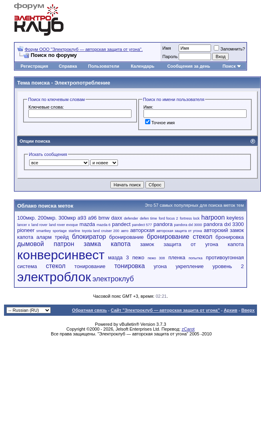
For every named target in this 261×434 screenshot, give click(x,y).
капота (236, 244)
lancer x (23, 225)
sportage (60, 231)
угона (160, 266)
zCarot (188, 329)
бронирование (126, 237)
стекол (56, 265)
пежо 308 (156, 258)
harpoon (213, 217)
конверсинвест (61, 255)
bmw (103, 218)
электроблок (54, 277)
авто (125, 231)
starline (74, 231)
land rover (40, 225)
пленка (176, 257)
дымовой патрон (45, 243)
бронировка (229, 237)
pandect (121, 224)
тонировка (129, 265)
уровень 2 (228, 266)
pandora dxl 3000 (188, 225)
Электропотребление (82, 83)
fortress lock (189, 218)
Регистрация (34, 66)
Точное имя (160, 122)
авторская (142, 230)
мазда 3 (118, 257)
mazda (87, 224)
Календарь (142, 66)
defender (131, 218)
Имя (166, 48)
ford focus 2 (168, 218)
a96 (92, 218)
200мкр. (47, 218)
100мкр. (26, 218)
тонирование (90, 266)
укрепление (189, 266)
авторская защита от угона (179, 231)
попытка (195, 258)
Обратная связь (89, 310)
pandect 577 (142, 225)
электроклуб (113, 279)
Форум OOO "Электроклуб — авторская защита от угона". (84, 49)
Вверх (248, 310)
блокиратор (89, 236)
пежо (138, 257)
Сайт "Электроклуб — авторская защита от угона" (165, 310)
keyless (235, 218)
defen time (148, 218)
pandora (163, 224)
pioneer (25, 230)
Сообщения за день (188, 66)
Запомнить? (229, 48)
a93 (82, 218)
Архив (230, 310)
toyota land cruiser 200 (100, 231)
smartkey (43, 231)
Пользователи (103, 66)
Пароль (169, 56)
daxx (116, 218)
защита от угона (190, 244)
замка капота (107, 243)
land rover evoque (63, 225)
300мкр (67, 218)
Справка (68, 66)
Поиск (229, 66)
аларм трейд (52, 237)
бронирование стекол (179, 236)
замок (147, 244)
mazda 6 (104, 225)
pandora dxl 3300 (223, 224)
